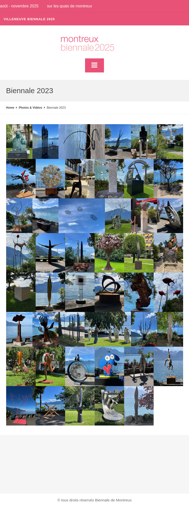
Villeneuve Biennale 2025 (29, 19)
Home (10, 107)
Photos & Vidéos (30, 107)
